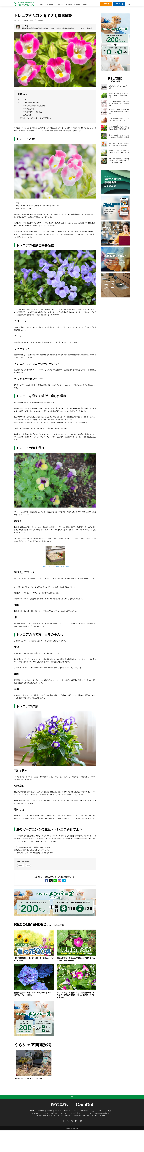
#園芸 (28, 865)
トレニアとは (24, 100)
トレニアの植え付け (27, 109)
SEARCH (129, 4)
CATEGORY (50, 4)
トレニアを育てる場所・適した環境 (32, 106)
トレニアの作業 (25, 115)
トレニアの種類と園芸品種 (29, 103)
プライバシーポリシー (85, 1113)
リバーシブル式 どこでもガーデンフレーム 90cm (55, 567)
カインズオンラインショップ (44, 1116)
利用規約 (73, 1113)
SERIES (60, 4)
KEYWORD (84, 1111)
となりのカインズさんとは (40, 1113)
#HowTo (20, 865)
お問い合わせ (64, 1113)
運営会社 (103, 1116)
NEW (41, 4)
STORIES (67, 1111)
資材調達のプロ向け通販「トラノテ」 (85, 1116)
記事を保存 (41, 20)
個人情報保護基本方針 (102, 1113)
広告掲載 (54, 1113)
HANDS (77, 4)
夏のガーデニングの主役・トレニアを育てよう (36, 118)
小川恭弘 (25, 26)
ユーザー (25, 20)
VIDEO (85, 4)
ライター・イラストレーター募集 (101, 1111)
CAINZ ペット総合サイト (63, 1116)
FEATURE (68, 4)
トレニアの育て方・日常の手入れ (31, 112)
